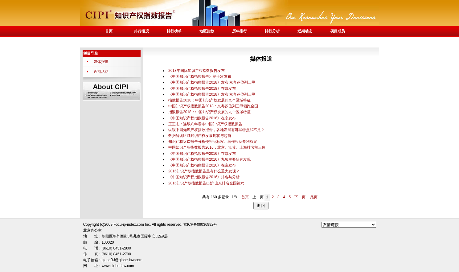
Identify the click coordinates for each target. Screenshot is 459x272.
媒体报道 (101, 62)
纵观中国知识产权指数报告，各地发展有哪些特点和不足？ (216, 130)
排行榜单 (174, 31)
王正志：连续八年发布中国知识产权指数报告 (205, 124)
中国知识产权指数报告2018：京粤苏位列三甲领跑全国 (213, 106)
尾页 (314, 197)
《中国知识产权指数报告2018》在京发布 (202, 88)
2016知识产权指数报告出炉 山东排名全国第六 (206, 183)
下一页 (299, 197)
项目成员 (337, 31)
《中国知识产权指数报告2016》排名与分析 (204, 177)
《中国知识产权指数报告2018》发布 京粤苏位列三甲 (211, 82)
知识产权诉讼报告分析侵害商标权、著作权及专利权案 (212, 141)
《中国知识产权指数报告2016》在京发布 (202, 118)
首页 (109, 31)
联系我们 (108, 42)
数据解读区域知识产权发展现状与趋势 (199, 136)
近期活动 (101, 71)
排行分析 (272, 31)
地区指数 (206, 31)
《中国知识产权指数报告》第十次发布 (199, 76)
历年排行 (239, 31)
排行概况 (141, 31)
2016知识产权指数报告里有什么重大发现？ (204, 171)
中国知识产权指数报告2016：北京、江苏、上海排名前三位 (216, 147)
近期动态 (304, 31)
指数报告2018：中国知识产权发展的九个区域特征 (209, 100)
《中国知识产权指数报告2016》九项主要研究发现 (209, 159)
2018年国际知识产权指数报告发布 (196, 70)
